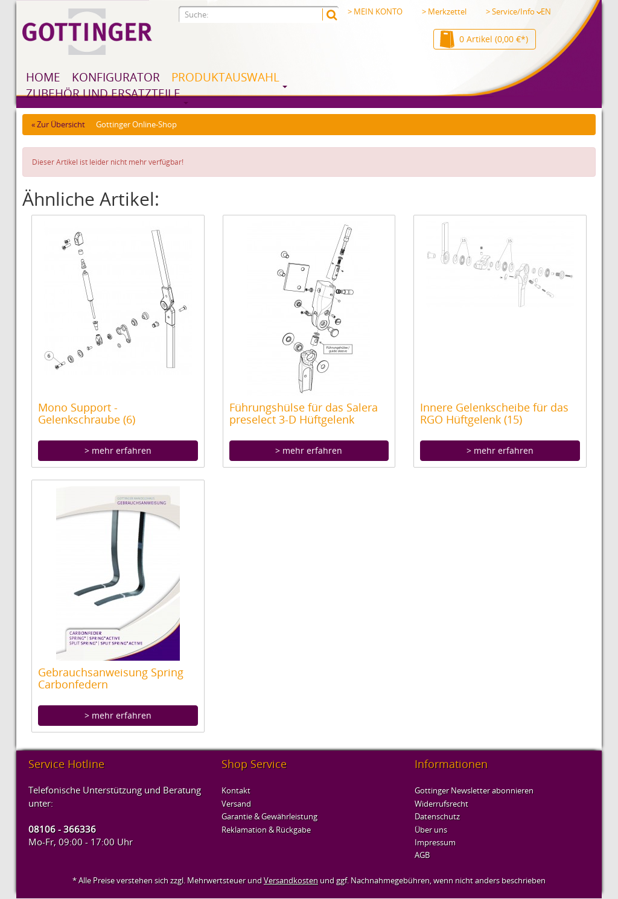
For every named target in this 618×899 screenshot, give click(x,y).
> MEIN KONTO (375, 11)
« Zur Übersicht (58, 124)
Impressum (435, 842)
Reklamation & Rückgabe (266, 829)
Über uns (431, 829)
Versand (236, 803)
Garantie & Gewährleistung (269, 816)
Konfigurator (116, 77)
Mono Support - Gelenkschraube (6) (86, 413)
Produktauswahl (225, 77)
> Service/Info (513, 11)
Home (43, 77)
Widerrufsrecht (441, 803)
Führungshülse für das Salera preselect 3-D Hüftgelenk (303, 413)
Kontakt (235, 790)
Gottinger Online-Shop (136, 124)
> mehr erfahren (117, 450)
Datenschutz (437, 816)
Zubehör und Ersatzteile (103, 93)
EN (546, 11)
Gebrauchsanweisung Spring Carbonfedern (110, 678)
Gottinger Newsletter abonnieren (474, 790)
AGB (422, 855)
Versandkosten (291, 880)
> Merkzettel (444, 11)
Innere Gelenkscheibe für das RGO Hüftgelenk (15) (494, 413)
